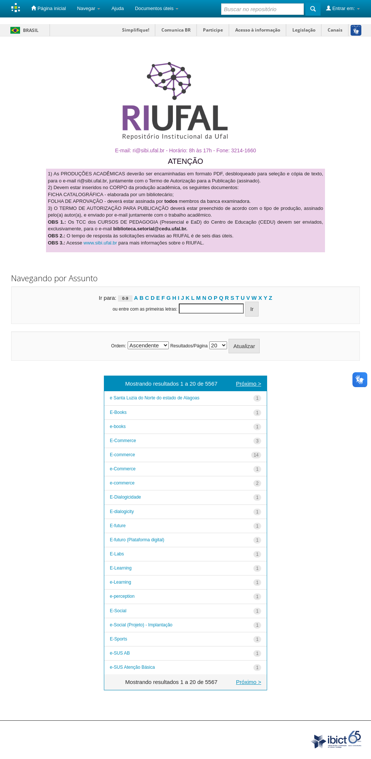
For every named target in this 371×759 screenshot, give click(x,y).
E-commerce (122, 454)
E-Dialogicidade (125, 497)
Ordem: (118, 345)
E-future (118, 525)
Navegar (89, 8)
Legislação (303, 30)
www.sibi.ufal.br (100, 243)
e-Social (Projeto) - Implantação (141, 624)
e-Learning (120, 582)
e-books (118, 426)
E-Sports (118, 639)
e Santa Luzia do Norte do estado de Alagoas (155, 397)
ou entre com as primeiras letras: (144, 309)
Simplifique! (135, 30)
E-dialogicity (122, 511)
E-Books (118, 412)
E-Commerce (123, 440)
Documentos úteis (157, 8)
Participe (213, 30)
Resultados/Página (189, 345)
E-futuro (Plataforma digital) (137, 539)
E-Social (118, 610)
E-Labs (117, 554)
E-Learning (121, 568)
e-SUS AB (120, 653)
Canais (335, 30)
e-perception (122, 596)
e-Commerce (122, 468)
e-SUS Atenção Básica (132, 667)
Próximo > (248, 383)
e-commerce (122, 483)
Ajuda (117, 8)
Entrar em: (343, 8)
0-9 (125, 298)
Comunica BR (176, 30)
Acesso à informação (257, 30)
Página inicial (48, 8)
